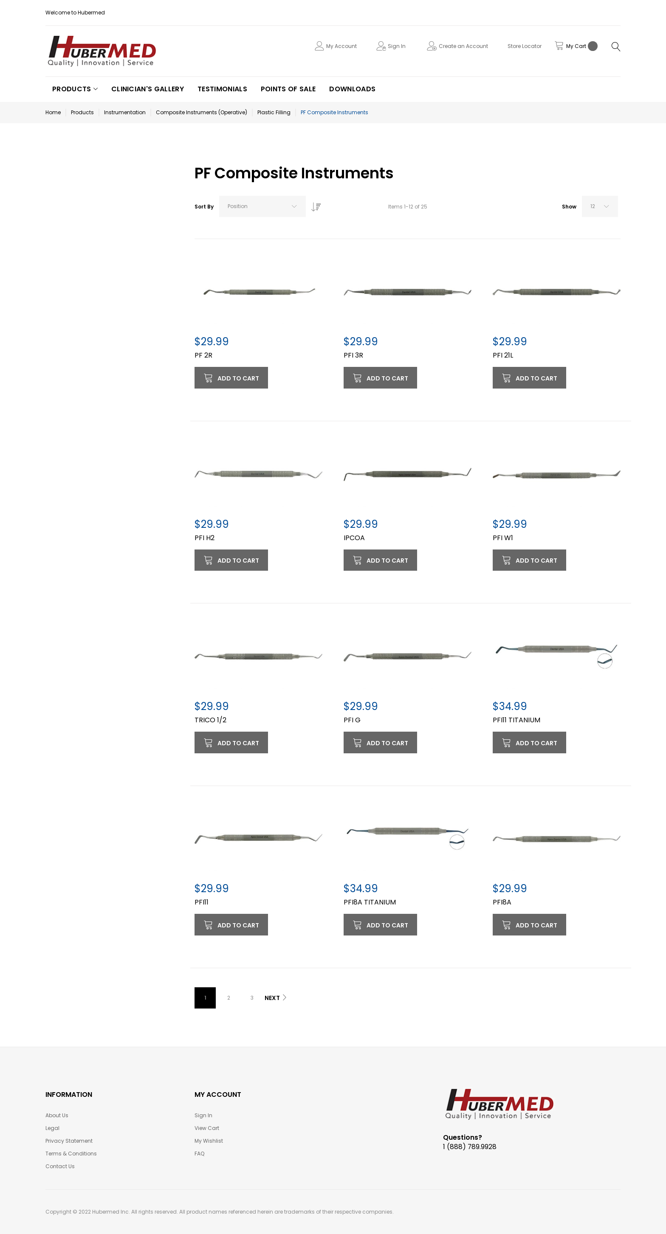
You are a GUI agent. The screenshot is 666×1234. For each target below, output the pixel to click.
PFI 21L (503, 355)
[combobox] (262, 206)
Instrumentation (125, 112)
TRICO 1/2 (210, 720)
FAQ (199, 1153)
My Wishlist (209, 1140)
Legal (52, 1128)
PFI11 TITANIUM (516, 720)
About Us (56, 1115)
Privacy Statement (69, 1140)
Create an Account (463, 46)
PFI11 (202, 902)
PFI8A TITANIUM (370, 902)
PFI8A (502, 902)
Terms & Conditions (71, 1153)
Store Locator (525, 46)
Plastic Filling (274, 112)
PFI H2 (204, 538)
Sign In (397, 46)
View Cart (207, 1128)
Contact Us (60, 1166)
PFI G (352, 720)
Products (82, 112)
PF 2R (203, 355)
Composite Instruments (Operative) (201, 112)
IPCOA (354, 538)
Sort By (204, 206)
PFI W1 (503, 538)
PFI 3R (353, 355)
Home (53, 112)
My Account (341, 46)
